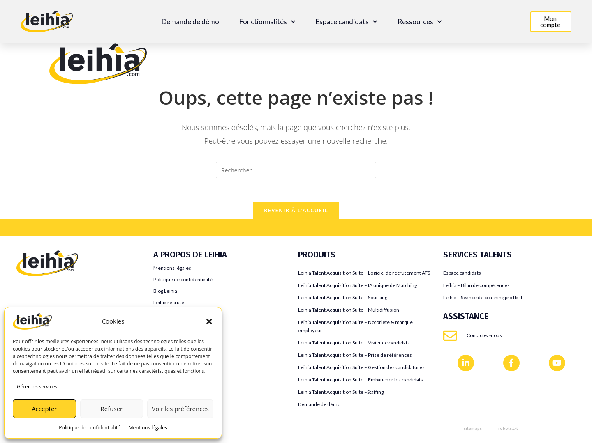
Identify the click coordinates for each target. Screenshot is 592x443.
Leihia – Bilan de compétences (476, 286)
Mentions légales (148, 427)
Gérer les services (37, 386)
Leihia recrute (168, 304)
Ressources (420, 22)
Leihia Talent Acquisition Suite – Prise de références (355, 356)
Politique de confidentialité (89, 427)
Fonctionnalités (267, 22)
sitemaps (473, 429)
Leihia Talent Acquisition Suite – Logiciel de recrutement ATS (364, 274)
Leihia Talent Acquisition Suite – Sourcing (342, 299)
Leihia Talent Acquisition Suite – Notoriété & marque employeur (355, 327)
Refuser (112, 408)
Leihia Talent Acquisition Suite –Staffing (341, 393)
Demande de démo (190, 22)
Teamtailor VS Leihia (45, 292)
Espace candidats (346, 22)
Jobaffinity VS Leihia (45, 304)
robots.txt (508, 429)
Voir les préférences (180, 408)
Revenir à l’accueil (296, 211)
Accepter (44, 408)
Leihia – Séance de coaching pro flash (483, 299)
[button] (209, 321)
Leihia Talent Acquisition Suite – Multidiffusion (348, 311)
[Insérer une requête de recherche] (296, 170)
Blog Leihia (165, 292)
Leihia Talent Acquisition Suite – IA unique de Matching (357, 286)
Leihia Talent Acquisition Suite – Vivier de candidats (354, 344)
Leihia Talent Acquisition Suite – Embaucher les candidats (360, 381)
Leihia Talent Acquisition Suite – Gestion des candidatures (361, 368)
